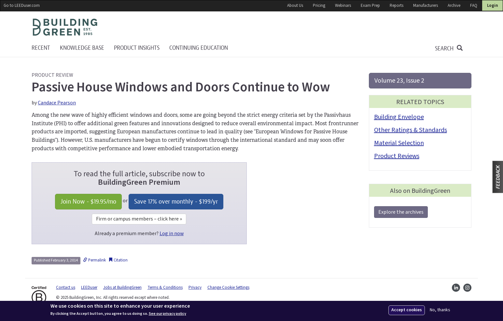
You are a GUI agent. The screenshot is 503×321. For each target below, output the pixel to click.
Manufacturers (425, 5)
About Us (295, 5)
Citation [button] (118, 260)
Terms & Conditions (165, 287)
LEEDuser (89, 287)
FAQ (473, 5)
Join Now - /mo (88, 201)
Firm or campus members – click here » (139, 218)
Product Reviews (396, 156)
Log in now (172, 233)
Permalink (94, 260)
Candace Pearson (57, 102)
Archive (454, 5)
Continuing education (198, 48)
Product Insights (137, 48)
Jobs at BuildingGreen (122, 287)
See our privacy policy (167, 313)
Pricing (319, 5)
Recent (41, 48)
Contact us (65, 287)
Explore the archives (401, 212)
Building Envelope (399, 117)
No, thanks (440, 310)
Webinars (343, 5)
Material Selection (399, 143)
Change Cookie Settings (228, 287)
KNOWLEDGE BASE (82, 48)
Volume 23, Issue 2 (399, 80)
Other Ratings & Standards (410, 130)
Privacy (195, 287)
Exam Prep (370, 5)
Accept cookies (406, 310)
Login (492, 5)
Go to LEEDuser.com (22, 5)
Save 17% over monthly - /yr (176, 201)
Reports (396, 5)
